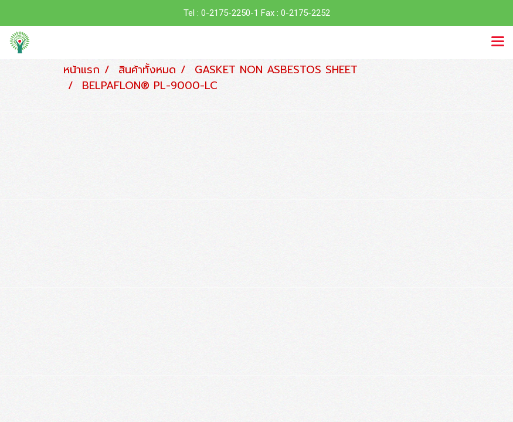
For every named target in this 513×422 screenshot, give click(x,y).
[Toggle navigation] (498, 42)
